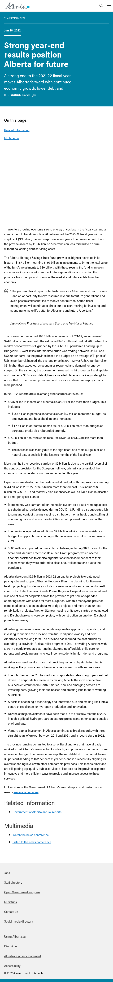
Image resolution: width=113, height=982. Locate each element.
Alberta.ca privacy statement (22, 956)
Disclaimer (11, 946)
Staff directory (13, 882)
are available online (26, 792)
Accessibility (12, 965)
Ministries (10, 902)
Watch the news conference (30, 835)
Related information (16, 130)
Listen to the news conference (31, 842)
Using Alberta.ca (15, 936)
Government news (16, 17)
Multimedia (11, 138)
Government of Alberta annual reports (37, 812)
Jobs (7, 872)
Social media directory (18, 921)
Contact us (11, 911)
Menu (109, 5)
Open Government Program (22, 892)
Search (101, 5)
